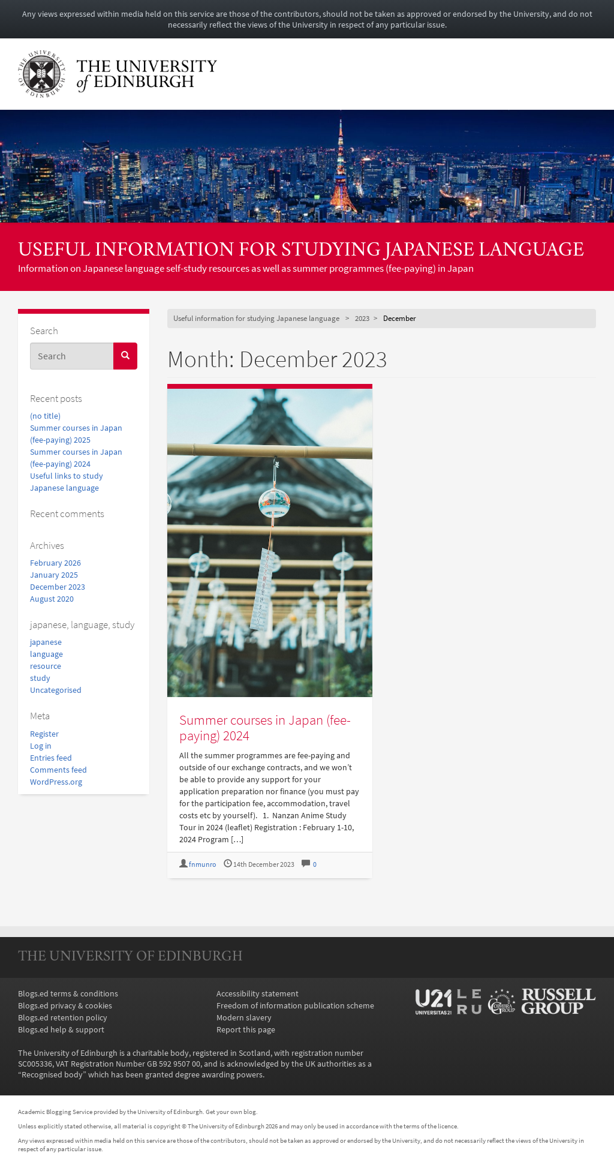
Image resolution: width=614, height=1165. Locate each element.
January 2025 (54, 574)
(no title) (45, 415)
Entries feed (51, 757)
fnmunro (202, 864)
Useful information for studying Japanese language (301, 251)
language (46, 653)
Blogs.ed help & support (61, 1029)
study (40, 677)
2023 (362, 318)
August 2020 (52, 598)
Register (44, 733)
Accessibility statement (257, 993)
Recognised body (52, 1074)
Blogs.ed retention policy (62, 1017)
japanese (46, 641)
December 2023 (57, 586)
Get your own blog (231, 1111)
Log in (41, 745)
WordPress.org (56, 781)
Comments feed (58, 769)
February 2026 (55, 562)
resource (45, 665)
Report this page (245, 1029)
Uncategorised (56, 689)
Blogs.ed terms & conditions (68, 993)
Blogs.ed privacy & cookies (65, 1005)
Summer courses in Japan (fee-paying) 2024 (265, 727)
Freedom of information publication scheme (295, 1005)
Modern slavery (244, 1017)
